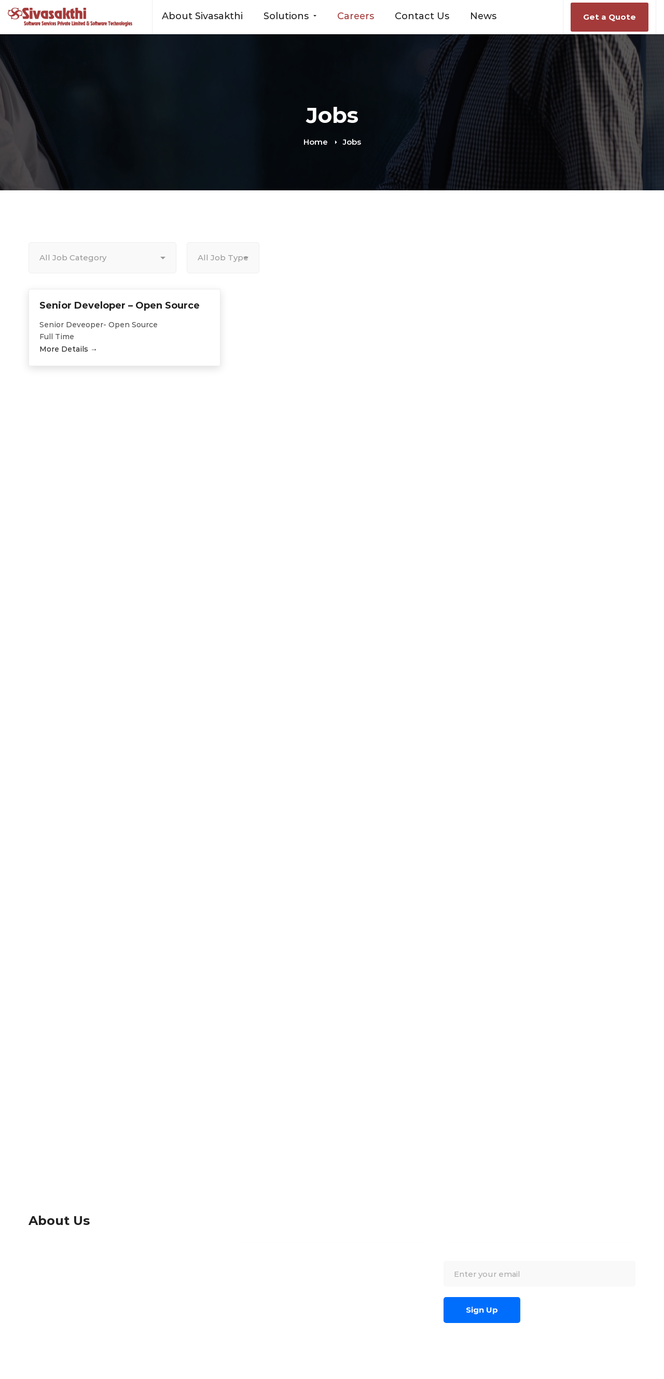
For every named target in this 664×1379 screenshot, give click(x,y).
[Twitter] (407, 1372)
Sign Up (482, 1310)
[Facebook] (341, 1372)
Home (315, 142)
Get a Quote (609, 17)
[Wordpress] (390, 1372)
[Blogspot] (373, 1372)
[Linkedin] (356, 1372)
